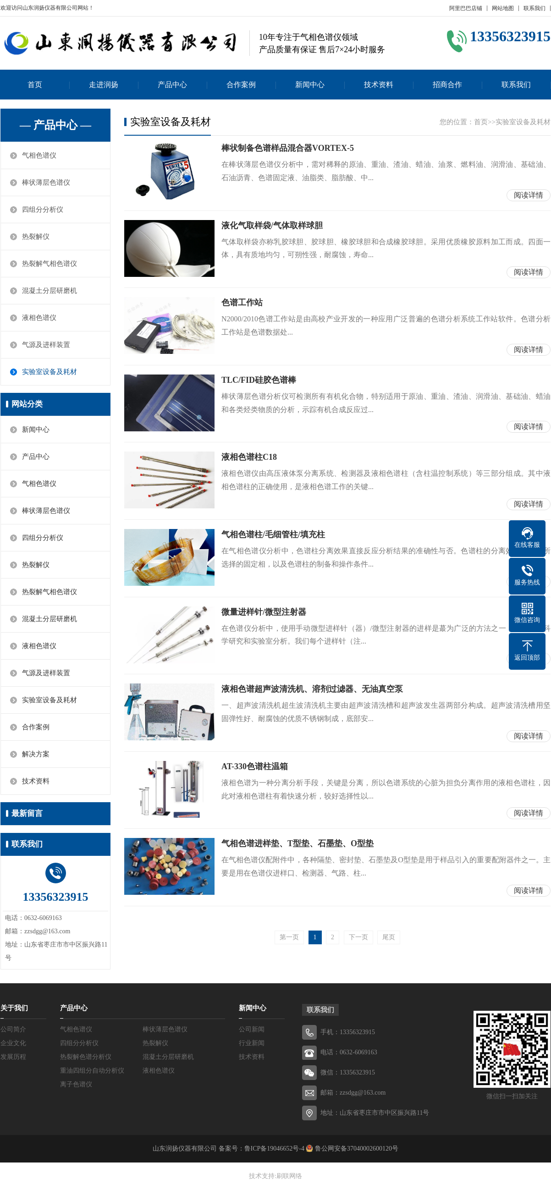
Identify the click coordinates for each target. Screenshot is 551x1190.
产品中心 (172, 84)
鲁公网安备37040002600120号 (355, 1148)
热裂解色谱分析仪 (85, 1056)
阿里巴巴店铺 (465, 8)
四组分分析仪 (42, 209)
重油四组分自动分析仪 (92, 1070)
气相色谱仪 (39, 155)
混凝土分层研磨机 (49, 290)
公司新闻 (251, 1029)
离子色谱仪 (76, 1084)
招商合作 (447, 84)
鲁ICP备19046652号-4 (274, 1148)
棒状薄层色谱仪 (46, 182)
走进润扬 (103, 84)
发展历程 (13, 1056)
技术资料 (378, 84)
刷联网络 (289, 1176)
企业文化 (13, 1043)
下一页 (358, 937)
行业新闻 (251, 1043)
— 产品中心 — (55, 125)
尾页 (388, 937)
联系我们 (534, 8)
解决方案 (36, 754)
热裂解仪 (36, 236)
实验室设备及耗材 (49, 371)
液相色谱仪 (39, 317)
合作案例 (241, 84)
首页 (35, 84)
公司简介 (13, 1029)
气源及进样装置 (46, 344)
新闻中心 (310, 84)
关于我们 (14, 1008)
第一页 (289, 937)
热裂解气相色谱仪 (49, 263)
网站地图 (503, 8)
